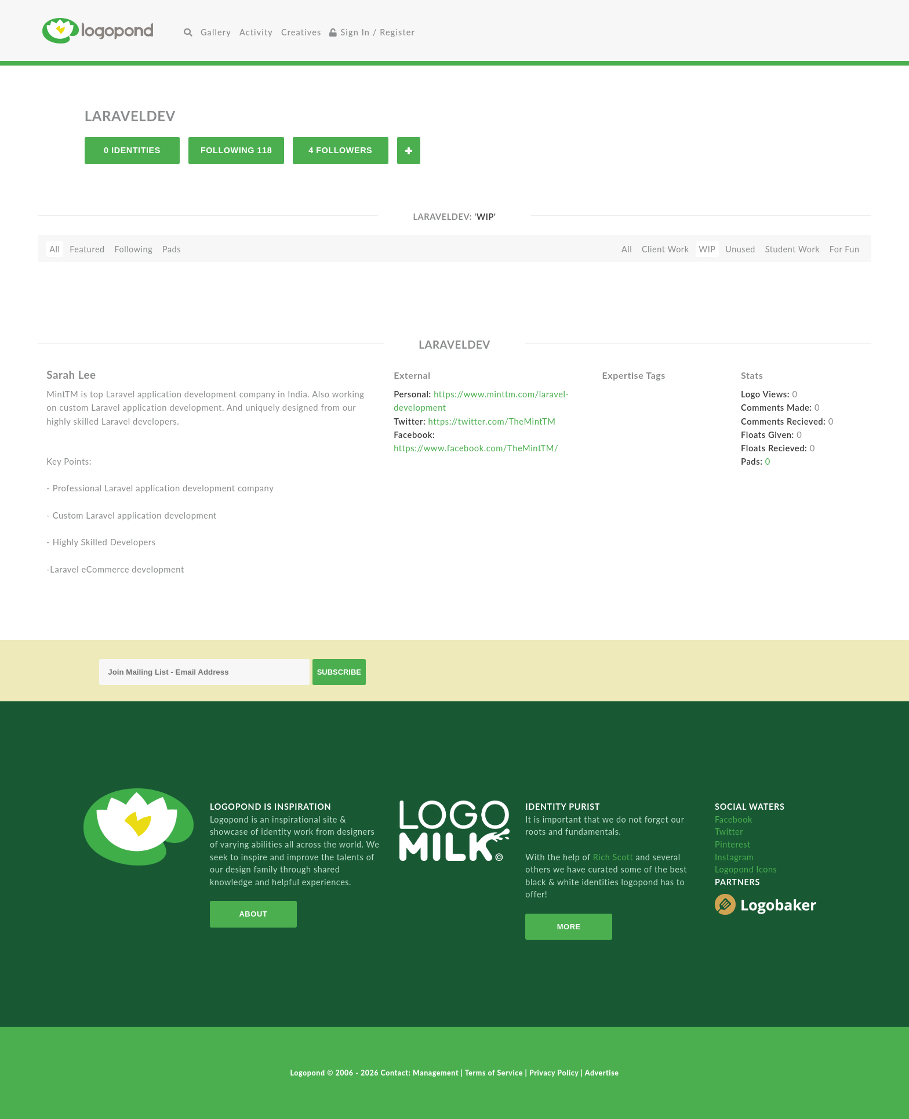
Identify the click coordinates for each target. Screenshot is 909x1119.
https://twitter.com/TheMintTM (492, 421)
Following (133, 249)
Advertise (602, 1073)
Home (111, 30)
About (253, 914)
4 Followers (340, 150)
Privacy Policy (555, 1073)
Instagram (734, 857)
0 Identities (132, 150)
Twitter (729, 831)
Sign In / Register (372, 32)
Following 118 (236, 150)
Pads (171, 249)
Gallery (216, 32)
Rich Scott (614, 857)
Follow (408, 150)
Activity (256, 32)
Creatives (301, 32)
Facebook (733, 819)
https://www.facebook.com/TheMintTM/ (476, 448)
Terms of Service (495, 1073)
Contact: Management (421, 1073)
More (569, 926)
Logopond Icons (746, 869)
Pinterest (733, 844)
